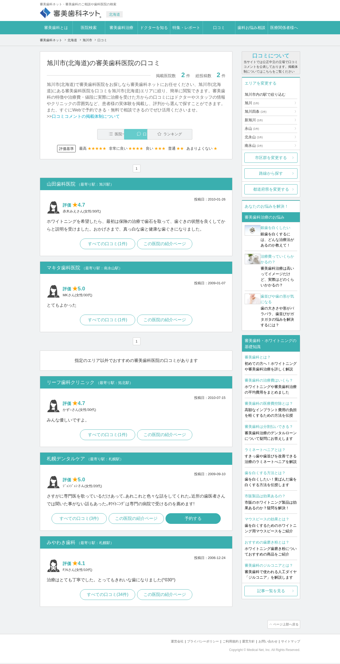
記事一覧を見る (271, 590)
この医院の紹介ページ (165, 244)
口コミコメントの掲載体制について (86, 116)
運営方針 (245, 643)
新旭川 (254, 120)
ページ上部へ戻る (285, 626)
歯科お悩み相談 (251, 27)
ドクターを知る (154, 27)
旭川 (252, 103)
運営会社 (168, 643)
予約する (194, 520)
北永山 (254, 137)
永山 (252, 128)
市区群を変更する (271, 157)
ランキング (195, 134)
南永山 (254, 145)
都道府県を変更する (271, 189)
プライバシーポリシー (196, 643)
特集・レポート (186, 27)
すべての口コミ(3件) (78, 520)
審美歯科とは (56, 27)
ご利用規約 (225, 643)
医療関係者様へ (284, 27)
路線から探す (271, 173)
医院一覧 (83, 134)
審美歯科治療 (121, 27)
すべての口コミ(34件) (107, 596)
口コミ (219, 27)
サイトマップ (289, 643)
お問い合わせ (265, 643)
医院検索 (89, 27)
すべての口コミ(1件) (107, 244)
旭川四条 (255, 111)
